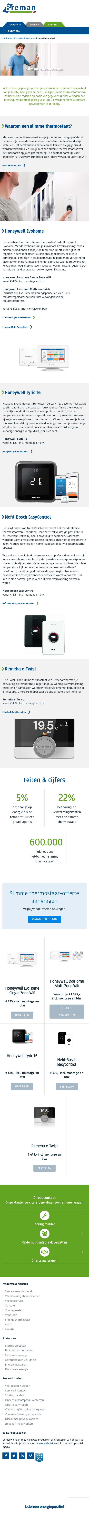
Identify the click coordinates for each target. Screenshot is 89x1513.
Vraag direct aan (44, 919)
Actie (8, 1324)
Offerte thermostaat (11, 165)
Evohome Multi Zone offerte (15, 327)
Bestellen (22, 1015)
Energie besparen (16, 1364)
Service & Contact (15, 1390)
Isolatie (9, 1329)
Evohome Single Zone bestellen (16, 317)
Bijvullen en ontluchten (19, 1350)
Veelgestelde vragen (17, 1386)
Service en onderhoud (18, 1291)
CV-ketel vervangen (17, 1355)
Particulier (15, 24)
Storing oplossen (15, 1345)
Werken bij (53, 24)
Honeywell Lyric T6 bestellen (15, 451)
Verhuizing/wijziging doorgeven (25, 1409)
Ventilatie (11, 1315)
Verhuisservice (14, 1301)
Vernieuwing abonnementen (22, 1296)
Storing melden (44, 1218)
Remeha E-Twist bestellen (14, 712)
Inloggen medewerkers (19, 1423)
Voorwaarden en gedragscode (23, 1414)
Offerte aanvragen (67, 1011)
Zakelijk (34, 24)
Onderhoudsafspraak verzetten (44, 1236)
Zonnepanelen (14, 1310)
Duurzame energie (16, 1369)
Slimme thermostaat (17, 1319)
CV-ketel (10, 1305)
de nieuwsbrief (44, 1443)
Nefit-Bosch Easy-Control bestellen (18, 603)
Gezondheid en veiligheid (20, 1360)
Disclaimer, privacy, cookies (21, 1419)
